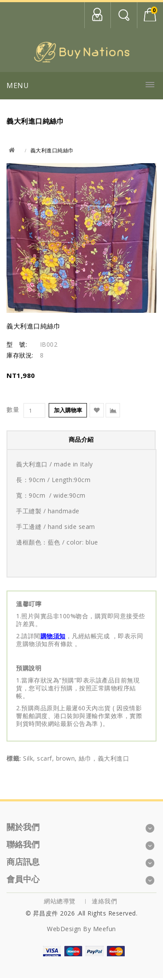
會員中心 (97, 15)
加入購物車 (68, 410)
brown (65, 758)
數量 (13, 410)
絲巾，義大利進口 (104, 758)
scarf (44, 758)
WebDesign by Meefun (81, 929)
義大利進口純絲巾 (52, 150)
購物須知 (53, 636)
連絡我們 (104, 901)
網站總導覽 (60, 901)
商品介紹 (81, 439)
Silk (28, 758)
